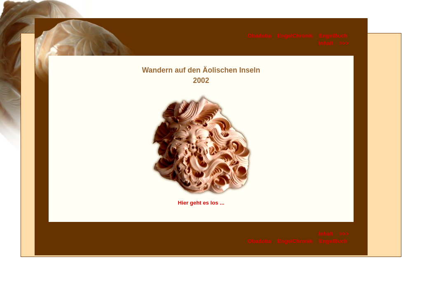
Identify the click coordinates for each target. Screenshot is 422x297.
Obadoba (259, 36)
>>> (344, 43)
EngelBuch (333, 36)
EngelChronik (295, 36)
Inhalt (326, 43)
